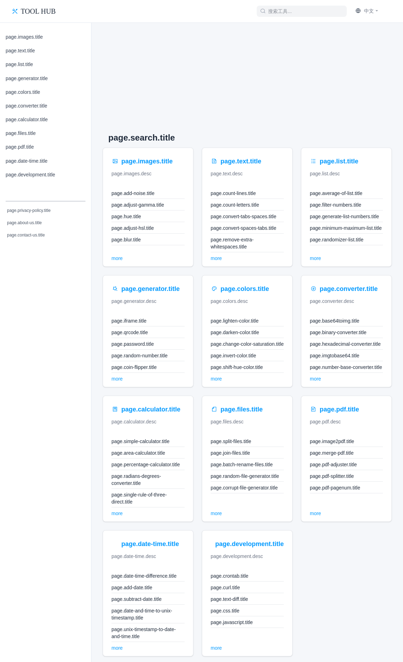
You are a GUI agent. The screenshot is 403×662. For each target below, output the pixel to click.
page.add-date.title (131, 587)
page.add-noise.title (132, 193)
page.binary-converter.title (338, 332)
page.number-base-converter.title (346, 367)
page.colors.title (23, 92)
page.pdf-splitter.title (332, 476)
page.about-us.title (24, 222)
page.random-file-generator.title (245, 476)
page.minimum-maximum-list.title (346, 228)
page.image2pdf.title (332, 441)
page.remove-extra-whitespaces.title (232, 243)
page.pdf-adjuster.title (333, 464)
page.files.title (21, 133)
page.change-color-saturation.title (247, 344)
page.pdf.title (20, 147)
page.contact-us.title (26, 235)
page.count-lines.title (233, 193)
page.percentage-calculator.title (145, 464)
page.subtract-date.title (136, 599)
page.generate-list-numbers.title (344, 216)
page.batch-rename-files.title (242, 464)
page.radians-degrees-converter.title (136, 479)
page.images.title (24, 37)
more (117, 258)
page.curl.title (225, 587)
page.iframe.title (129, 321)
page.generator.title (27, 78)
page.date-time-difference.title (144, 576)
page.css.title (225, 611)
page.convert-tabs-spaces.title (243, 216)
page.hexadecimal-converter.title (345, 344)
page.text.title (20, 50)
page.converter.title (26, 106)
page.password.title (132, 344)
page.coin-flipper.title (133, 367)
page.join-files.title (230, 453)
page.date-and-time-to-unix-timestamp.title (141, 614)
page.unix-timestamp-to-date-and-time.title (143, 633)
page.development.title (30, 174)
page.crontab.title (229, 576)
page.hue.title (126, 216)
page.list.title (19, 64)
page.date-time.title (26, 161)
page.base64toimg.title (334, 321)
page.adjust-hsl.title (132, 228)
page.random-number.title (139, 355)
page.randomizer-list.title (337, 239)
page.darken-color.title (235, 332)
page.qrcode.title (129, 332)
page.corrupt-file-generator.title (244, 488)
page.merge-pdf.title (332, 453)
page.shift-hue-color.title (237, 367)
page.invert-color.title (233, 355)
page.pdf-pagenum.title (335, 488)
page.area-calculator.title (138, 453)
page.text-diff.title (229, 599)
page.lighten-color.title (234, 321)
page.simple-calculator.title (140, 441)
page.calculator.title (27, 119)
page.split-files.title (231, 441)
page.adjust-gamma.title (137, 205)
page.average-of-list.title (336, 193)
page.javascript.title (232, 622)
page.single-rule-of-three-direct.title (139, 498)
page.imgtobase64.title (334, 355)
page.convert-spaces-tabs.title (243, 228)
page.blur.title (126, 239)
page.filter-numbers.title (335, 205)
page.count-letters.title (235, 205)
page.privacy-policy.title (29, 210)
